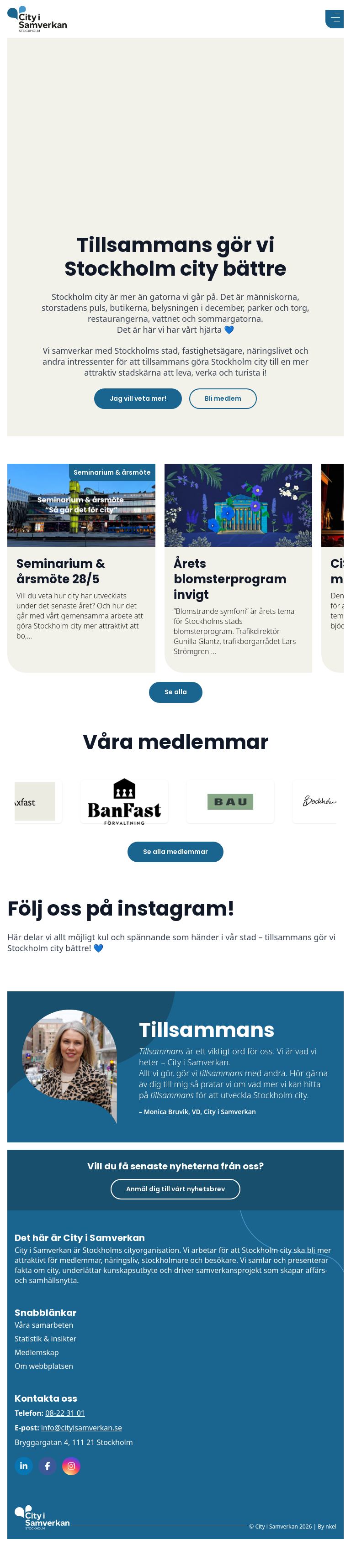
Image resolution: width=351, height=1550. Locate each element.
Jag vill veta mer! (138, 398)
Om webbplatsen (44, 1366)
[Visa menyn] (334, 19)
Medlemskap (37, 1352)
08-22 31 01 (65, 1413)
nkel (330, 1526)
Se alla (176, 691)
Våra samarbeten (44, 1325)
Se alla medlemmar (175, 851)
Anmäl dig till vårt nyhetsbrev (175, 1189)
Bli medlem (223, 398)
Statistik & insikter (45, 1339)
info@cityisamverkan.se (81, 1428)
